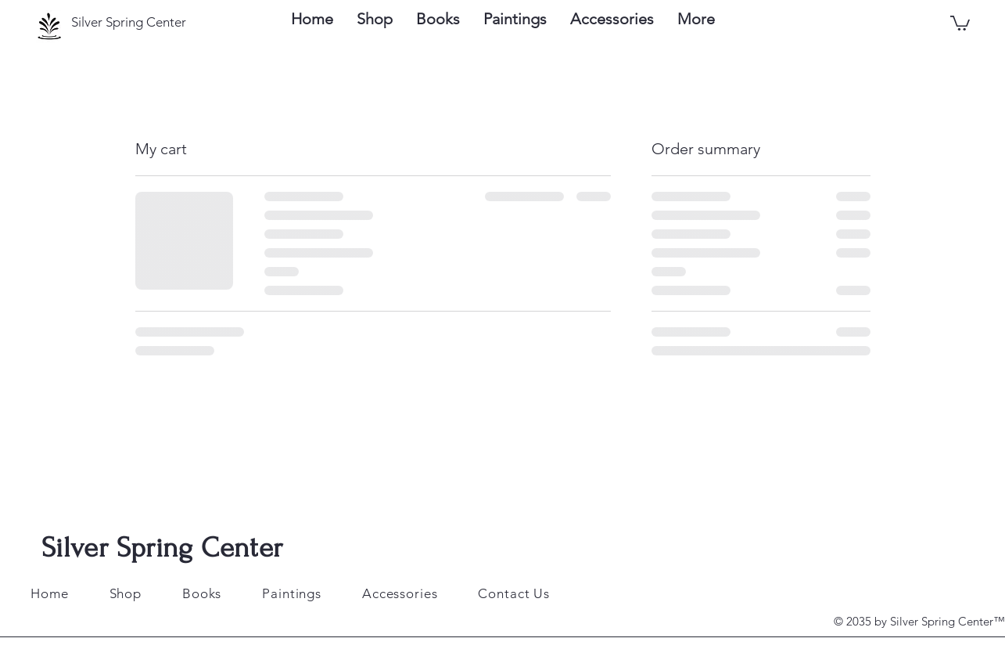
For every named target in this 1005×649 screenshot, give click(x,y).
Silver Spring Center (161, 548)
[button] (960, 22)
